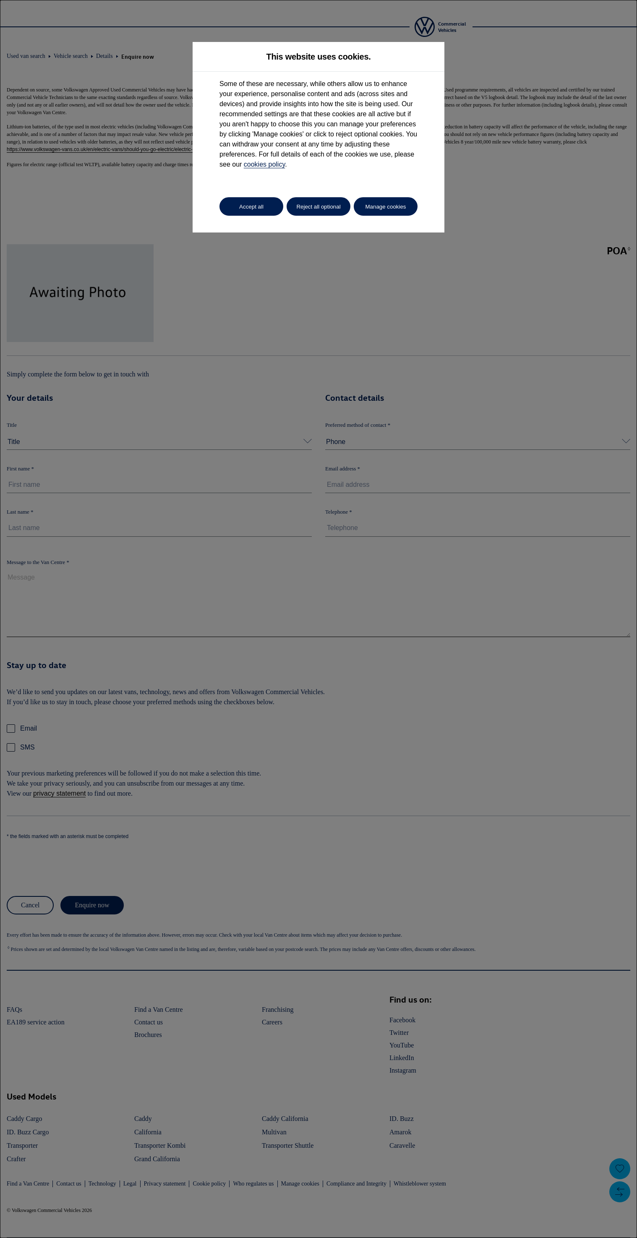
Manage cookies (385, 207)
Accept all (251, 207)
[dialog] (318, 619)
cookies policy (264, 164)
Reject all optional (318, 207)
